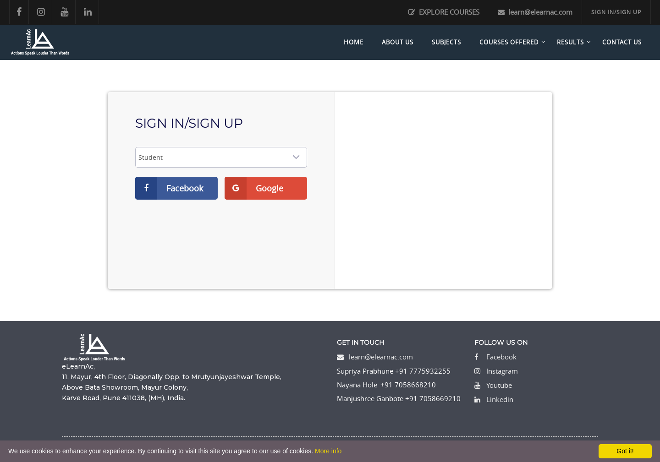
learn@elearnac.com (535, 11)
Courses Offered (509, 42)
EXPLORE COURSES (443, 11)
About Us (397, 42)
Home (353, 42)
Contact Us (622, 42)
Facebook (169, 188)
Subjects (446, 42)
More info (328, 451)
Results (570, 42)
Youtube (499, 385)
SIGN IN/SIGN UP (616, 12)
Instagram (502, 370)
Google (254, 188)
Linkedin (499, 399)
